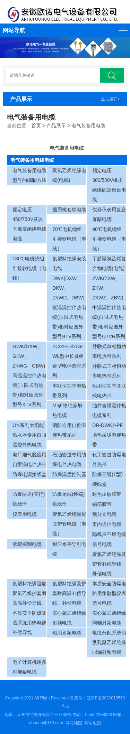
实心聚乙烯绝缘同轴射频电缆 (109, 617)
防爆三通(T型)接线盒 (107, 479)
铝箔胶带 (102, 504)
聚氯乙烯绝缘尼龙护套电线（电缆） (69, 523)
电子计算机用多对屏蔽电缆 (29, 667)
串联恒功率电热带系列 (69, 390)
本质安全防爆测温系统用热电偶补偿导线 (29, 622)
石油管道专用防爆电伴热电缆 (69, 459)
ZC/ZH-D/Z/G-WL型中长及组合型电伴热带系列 (69, 361)
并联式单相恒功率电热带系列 (109, 351)
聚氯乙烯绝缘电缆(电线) (69, 175)
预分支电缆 (104, 514)
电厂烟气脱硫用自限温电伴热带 (29, 459)
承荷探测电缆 (27, 544)
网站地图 (74, 723)
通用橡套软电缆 (69, 209)
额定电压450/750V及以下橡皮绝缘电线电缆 (29, 224)
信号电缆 (102, 544)
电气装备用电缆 (88, 125)
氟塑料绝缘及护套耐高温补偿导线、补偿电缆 (69, 593)
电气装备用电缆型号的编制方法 (29, 175)
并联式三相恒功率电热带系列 (109, 371)
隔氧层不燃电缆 (109, 534)
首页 (36, 125)
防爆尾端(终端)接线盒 (68, 499)
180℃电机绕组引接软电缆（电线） (29, 268)
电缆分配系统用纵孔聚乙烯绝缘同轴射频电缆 (109, 642)
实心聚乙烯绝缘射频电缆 (69, 617)
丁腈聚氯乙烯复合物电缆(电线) (109, 263)
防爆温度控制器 (69, 474)
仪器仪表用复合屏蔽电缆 (109, 214)
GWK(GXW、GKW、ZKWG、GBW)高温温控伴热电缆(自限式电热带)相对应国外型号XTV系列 (29, 375)
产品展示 (56, 125)
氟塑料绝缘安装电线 (69, 263)
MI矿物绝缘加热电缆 (67, 410)
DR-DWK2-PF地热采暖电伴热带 (109, 434)
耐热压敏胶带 (106, 494)
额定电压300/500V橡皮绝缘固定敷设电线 (109, 185)
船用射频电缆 (66, 632)
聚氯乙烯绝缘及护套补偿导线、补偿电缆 (109, 563)
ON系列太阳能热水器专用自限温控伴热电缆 (29, 434)
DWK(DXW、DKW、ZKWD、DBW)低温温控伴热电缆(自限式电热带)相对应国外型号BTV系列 (69, 307)
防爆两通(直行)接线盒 (28, 499)
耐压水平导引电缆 (69, 549)
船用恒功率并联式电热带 (109, 390)
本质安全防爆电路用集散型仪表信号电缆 (109, 593)
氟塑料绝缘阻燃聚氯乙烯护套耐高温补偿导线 (29, 593)
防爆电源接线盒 (29, 474)
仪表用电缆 (24, 514)
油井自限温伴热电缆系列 (109, 410)
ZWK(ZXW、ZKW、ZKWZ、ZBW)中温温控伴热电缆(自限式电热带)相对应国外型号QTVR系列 (109, 307)
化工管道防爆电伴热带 (109, 459)
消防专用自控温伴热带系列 (69, 430)
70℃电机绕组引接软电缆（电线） (69, 238)
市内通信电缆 (106, 524)
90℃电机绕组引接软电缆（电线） (109, 238)
